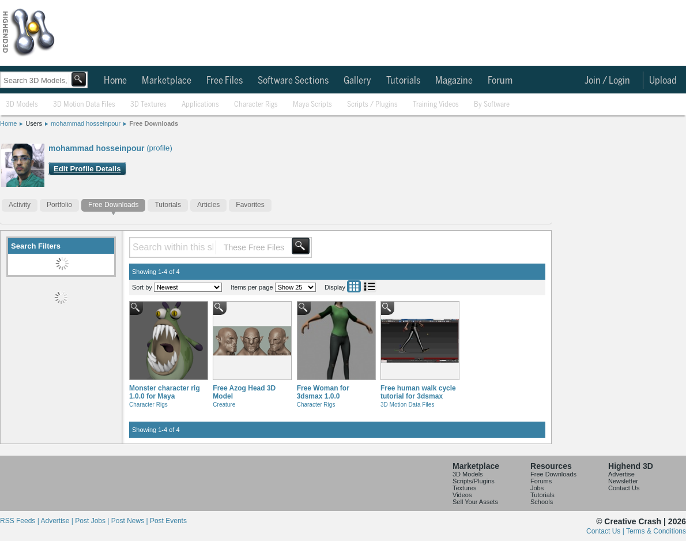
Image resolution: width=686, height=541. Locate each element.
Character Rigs (256, 104)
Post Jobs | (93, 521)
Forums (541, 481)
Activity (20, 205)
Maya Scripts (312, 104)
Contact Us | (606, 531)
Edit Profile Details (87, 168)
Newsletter (623, 481)
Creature (224, 404)
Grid (354, 286)
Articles (208, 205)
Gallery (357, 80)
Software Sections (293, 80)
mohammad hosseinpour (85, 123)
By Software (492, 104)
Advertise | (57, 521)
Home (115, 80)
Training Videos (436, 104)
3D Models (22, 104)
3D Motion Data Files (84, 104)
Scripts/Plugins (474, 481)
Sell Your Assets (475, 501)
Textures (465, 487)
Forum (500, 80)
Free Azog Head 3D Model (244, 392)
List (369, 286)
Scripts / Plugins (372, 104)
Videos (462, 494)
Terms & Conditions (656, 531)
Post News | (130, 521)
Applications (200, 104)
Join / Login (607, 80)
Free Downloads (153, 123)
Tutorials (403, 80)
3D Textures (148, 104)
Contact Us (623, 487)
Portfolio (59, 205)
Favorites (250, 205)
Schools (541, 501)
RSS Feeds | (20, 521)
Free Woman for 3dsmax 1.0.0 (323, 392)
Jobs (537, 487)
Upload (663, 80)
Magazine (454, 80)
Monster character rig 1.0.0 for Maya (164, 392)
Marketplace (166, 80)
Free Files (224, 80)
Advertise (621, 474)
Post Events (168, 521)
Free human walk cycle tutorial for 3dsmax (418, 392)
